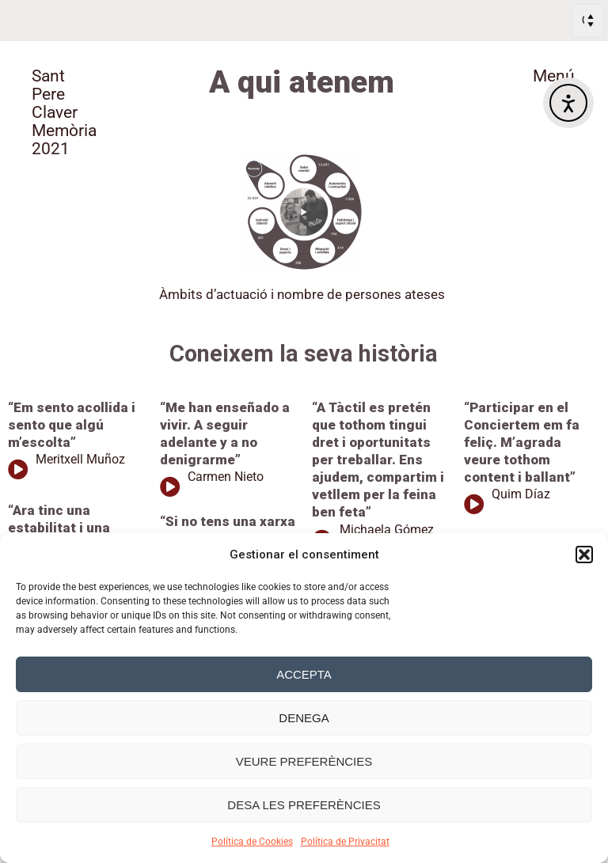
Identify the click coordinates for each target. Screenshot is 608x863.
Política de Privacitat (345, 841)
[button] (584, 554)
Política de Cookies (252, 841)
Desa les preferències (303, 805)
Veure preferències (304, 761)
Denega (304, 718)
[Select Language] (588, 20)
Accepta (304, 674)
